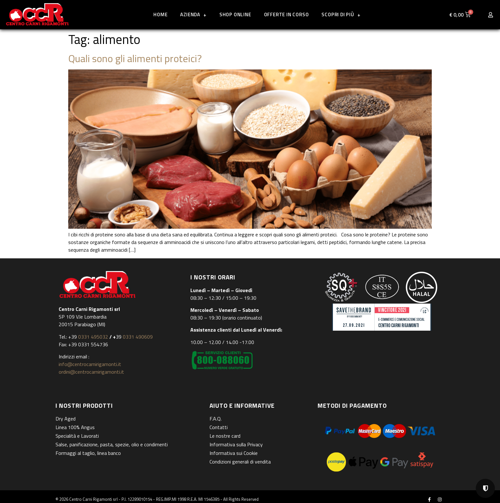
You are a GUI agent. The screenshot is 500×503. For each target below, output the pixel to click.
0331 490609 (137, 337)
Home (160, 14)
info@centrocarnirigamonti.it (90, 364)
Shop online (235, 14)
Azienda (193, 14)
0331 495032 (93, 337)
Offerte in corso (286, 14)
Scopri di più (340, 14)
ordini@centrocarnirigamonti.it (91, 372)
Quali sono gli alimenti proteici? (135, 58)
